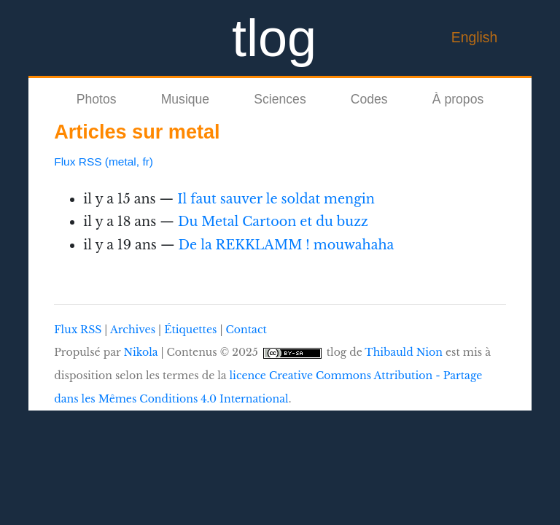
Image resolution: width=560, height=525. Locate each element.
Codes (369, 99)
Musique (185, 99)
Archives (132, 329)
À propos (457, 99)
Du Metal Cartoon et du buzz (273, 222)
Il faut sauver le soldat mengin (276, 199)
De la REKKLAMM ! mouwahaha (286, 245)
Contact (246, 329)
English (474, 37)
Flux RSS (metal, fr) (103, 161)
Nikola (140, 352)
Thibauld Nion (404, 352)
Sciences (280, 99)
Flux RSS (77, 329)
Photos (97, 99)
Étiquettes (190, 329)
